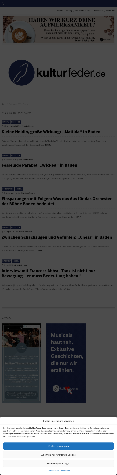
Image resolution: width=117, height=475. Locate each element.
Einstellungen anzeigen (58, 463)
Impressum (65, 470)
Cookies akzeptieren (58, 446)
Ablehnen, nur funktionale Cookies (58, 454)
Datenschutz (54, 470)
